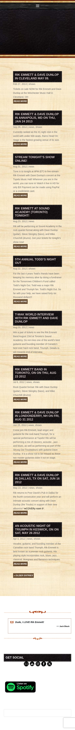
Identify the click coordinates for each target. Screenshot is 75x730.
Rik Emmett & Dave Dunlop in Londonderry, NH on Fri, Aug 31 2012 (37, 416)
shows (32, 84)
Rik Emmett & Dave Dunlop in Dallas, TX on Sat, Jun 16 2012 (37, 478)
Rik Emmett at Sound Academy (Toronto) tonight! (32, 212)
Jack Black (64, 626)
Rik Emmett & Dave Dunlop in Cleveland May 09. (37, 76)
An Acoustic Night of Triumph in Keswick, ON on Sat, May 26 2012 (37, 529)
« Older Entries (23, 575)
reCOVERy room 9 (33, 508)
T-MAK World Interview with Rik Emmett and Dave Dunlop (36, 318)
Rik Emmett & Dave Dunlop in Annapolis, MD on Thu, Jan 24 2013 (37, 117)
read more (20, 101)
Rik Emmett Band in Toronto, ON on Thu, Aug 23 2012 (35, 373)
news (31, 127)
